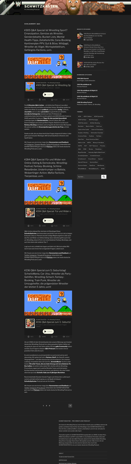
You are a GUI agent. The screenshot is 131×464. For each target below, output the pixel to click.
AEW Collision (88, 116)
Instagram (30, 144)
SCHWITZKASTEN (41, 6)
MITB (89, 142)
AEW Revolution (83, 123)
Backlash (81, 126)
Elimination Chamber (97, 132)
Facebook (56, 144)
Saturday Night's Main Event (96, 152)
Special (100, 159)
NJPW (80, 146)
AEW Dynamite (98, 116)
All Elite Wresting (95, 123)
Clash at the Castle (83, 129)
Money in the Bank (98, 142)
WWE (103, 168)
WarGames (100, 165)
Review (91, 149)
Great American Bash (92, 139)
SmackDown (92, 159)
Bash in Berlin (90, 126)
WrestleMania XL (94, 168)
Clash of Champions (97, 129)
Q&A (79, 149)
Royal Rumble (82, 152)
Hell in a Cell (81, 142)
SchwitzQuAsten (83, 155)
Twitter (48, 144)
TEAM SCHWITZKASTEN (66, 457)
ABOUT (61, 453)
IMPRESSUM (63, 460)
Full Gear (98, 136)
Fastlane (91, 136)
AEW (79, 116)
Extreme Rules (82, 136)
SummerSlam (94, 162)
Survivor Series (82, 165)
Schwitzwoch (82, 159)
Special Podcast (82, 162)
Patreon (50, 146)
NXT (85, 146)
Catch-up (99, 126)
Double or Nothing (83, 132)
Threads (37, 144)
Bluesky (43, 144)
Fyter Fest (81, 139)
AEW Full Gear (82, 119)
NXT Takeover (93, 146)
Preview (102, 146)
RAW (84, 149)
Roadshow (98, 149)
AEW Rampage (93, 119)
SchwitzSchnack (95, 155)
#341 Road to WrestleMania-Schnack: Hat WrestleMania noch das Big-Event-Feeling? (95, 35)
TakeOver (92, 165)
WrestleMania (82, 168)
